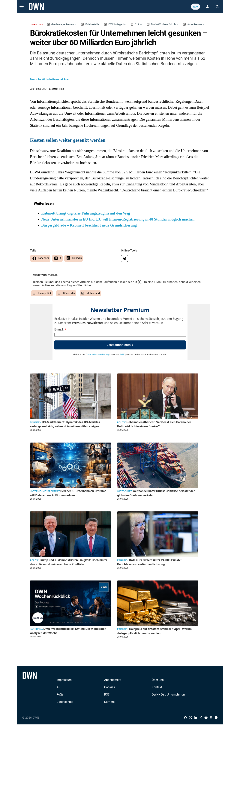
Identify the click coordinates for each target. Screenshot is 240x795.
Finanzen (35, 422)
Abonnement (112, 680)
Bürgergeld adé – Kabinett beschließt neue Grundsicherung (89, 225)
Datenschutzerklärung (97, 354)
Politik (121, 422)
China (138, 24)
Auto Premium (195, 24)
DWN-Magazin (116, 24)
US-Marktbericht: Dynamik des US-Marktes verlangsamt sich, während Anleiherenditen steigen (65, 424)
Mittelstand (93, 293)
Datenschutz (64, 702)
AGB (122, 354)
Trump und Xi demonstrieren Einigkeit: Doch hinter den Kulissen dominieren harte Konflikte (68, 562)
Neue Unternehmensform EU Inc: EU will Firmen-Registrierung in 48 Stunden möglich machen (117, 219)
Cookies (109, 687)
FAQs (59, 694)
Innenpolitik (45, 293)
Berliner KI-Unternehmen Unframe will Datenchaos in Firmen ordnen (68, 493)
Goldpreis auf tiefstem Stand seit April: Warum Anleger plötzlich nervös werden (154, 631)
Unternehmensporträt (45, 491)
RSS (107, 694)
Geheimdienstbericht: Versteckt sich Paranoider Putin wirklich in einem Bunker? (154, 424)
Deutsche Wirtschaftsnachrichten (49, 79)
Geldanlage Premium (63, 24)
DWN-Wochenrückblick (164, 24)
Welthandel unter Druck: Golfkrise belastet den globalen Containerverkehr (156, 493)
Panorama (36, 629)
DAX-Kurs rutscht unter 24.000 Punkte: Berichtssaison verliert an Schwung (149, 562)
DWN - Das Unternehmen (168, 694)
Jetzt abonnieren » (120, 344)
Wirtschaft (124, 491)
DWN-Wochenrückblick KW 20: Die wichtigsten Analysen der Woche (68, 631)
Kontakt (157, 687)
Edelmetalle (92, 24)
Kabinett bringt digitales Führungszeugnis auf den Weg (85, 213)
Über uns (158, 680)
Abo (195, 6)
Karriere (109, 702)
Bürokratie (69, 293)
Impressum (64, 680)
